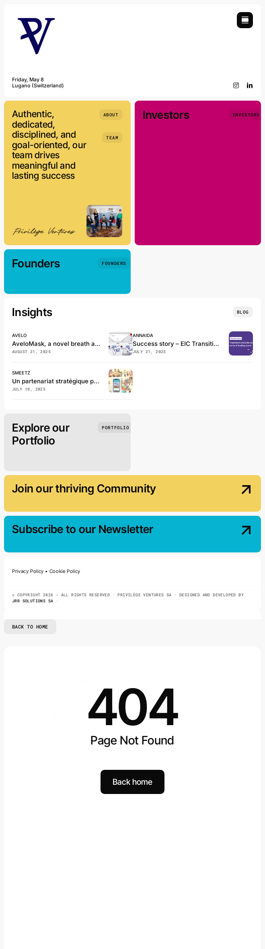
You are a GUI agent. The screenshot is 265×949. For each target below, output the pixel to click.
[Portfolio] (115, 427)
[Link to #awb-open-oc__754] (245, 20)
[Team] (112, 137)
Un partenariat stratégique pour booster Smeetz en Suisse (96, 381)
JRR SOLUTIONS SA (32, 601)
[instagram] (236, 85)
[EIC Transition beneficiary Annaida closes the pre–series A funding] (241, 335)
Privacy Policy (28, 571)
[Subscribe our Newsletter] (224, 535)
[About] (111, 114)
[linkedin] (250, 85)
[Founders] (114, 263)
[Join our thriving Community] (224, 494)
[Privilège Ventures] (36, 15)
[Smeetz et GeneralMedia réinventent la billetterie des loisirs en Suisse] (121, 372)
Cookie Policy (64, 571)
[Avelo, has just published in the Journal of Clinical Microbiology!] (121, 335)
